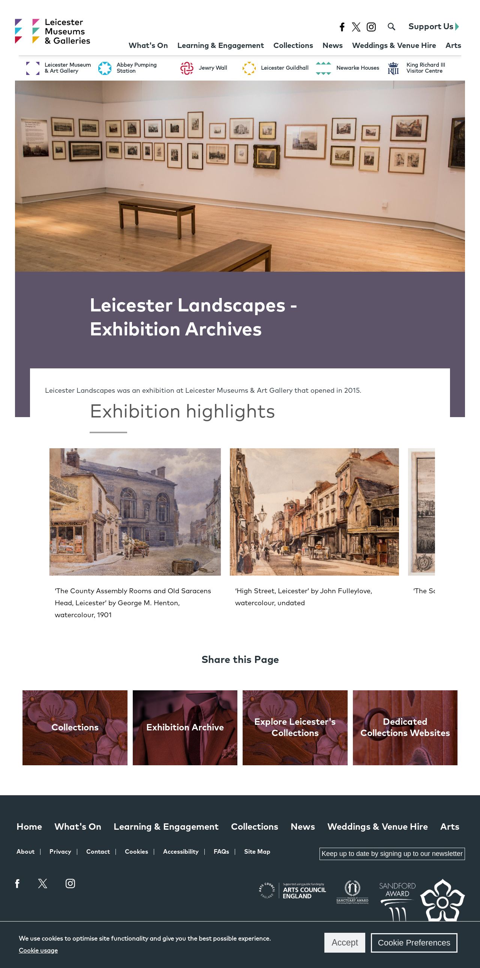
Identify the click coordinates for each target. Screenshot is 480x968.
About (25, 852)
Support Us (433, 26)
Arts (449, 827)
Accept (345, 942)
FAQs (221, 852)
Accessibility (181, 852)
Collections (254, 827)
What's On (77, 827)
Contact (98, 852)
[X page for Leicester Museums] (356, 26)
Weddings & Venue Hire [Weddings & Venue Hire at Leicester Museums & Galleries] (377, 827)
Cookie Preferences (414, 942)
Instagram (70, 884)
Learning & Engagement (166, 827)
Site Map (257, 852)
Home (29, 827)
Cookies (136, 852)
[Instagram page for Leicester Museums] (371, 26)
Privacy (60, 852)
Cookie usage (38, 951)
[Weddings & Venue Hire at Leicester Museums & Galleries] (394, 46)
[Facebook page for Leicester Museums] (341, 26)
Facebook (17, 883)
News (303, 827)
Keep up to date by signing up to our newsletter (392, 853)
